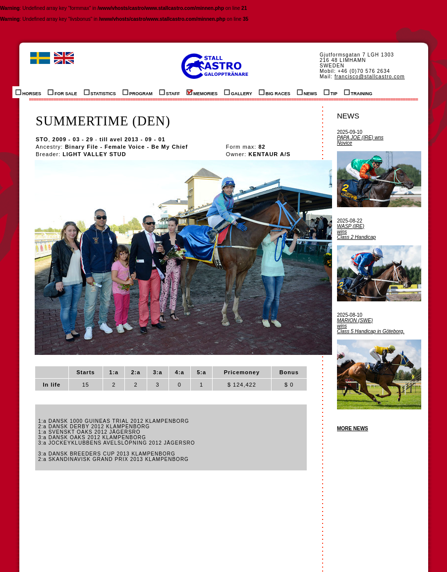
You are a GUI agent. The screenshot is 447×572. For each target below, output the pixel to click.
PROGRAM (137, 92)
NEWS (307, 92)
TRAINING (358, 92)
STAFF (169, 92)
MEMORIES (202, 92)
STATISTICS (100, 92)
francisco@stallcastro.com (370, 76)
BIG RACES (274, 92)
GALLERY (238, 92)
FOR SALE (62, 92)
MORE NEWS (352, 428)
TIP (330, 92)
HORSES (28, 92)
